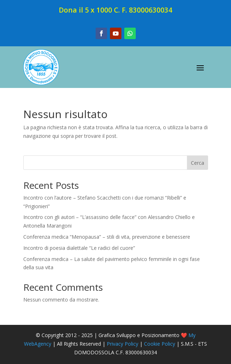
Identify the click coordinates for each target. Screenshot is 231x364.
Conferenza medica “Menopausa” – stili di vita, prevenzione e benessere (106, 236)
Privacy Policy (122, 343)
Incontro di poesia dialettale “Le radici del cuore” (79, 247)
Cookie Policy (159, 343)
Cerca (197, 162)
